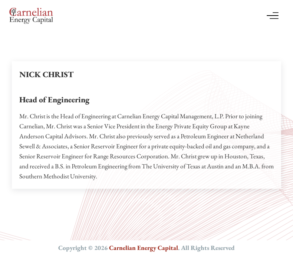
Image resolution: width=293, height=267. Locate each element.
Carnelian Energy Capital (143, 248)
